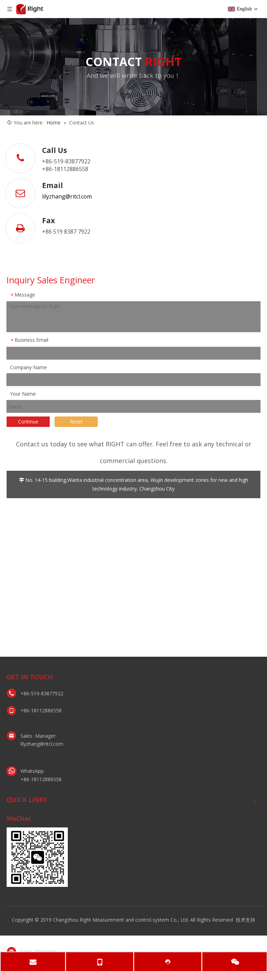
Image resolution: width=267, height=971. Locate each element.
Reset (76, 421)
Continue (28, 421)
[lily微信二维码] (37, 857)
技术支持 (245, 919)
